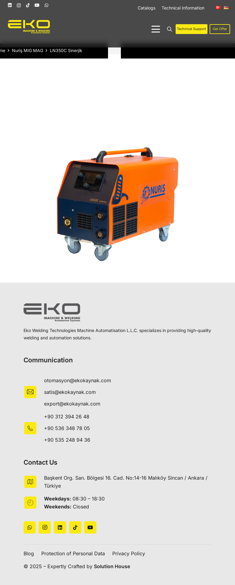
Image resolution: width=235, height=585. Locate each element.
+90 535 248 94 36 (67, 440)
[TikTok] (28, 5)
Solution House (112, 566)
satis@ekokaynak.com (70, 392)
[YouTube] (37, 5)
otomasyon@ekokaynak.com (77, 380)
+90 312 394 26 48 (66, 416)
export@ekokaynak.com (72, 404)
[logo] (29, 27)
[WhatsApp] (46, 5)
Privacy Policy (128, 553)
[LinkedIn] (10, 5)
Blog (29, 553)
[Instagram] (19, 5)
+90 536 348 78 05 (67, 428)
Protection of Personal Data (73, 553)
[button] (155, 29)
